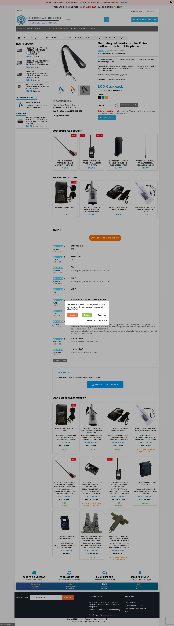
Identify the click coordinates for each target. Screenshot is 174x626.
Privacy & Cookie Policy (97, 320)
